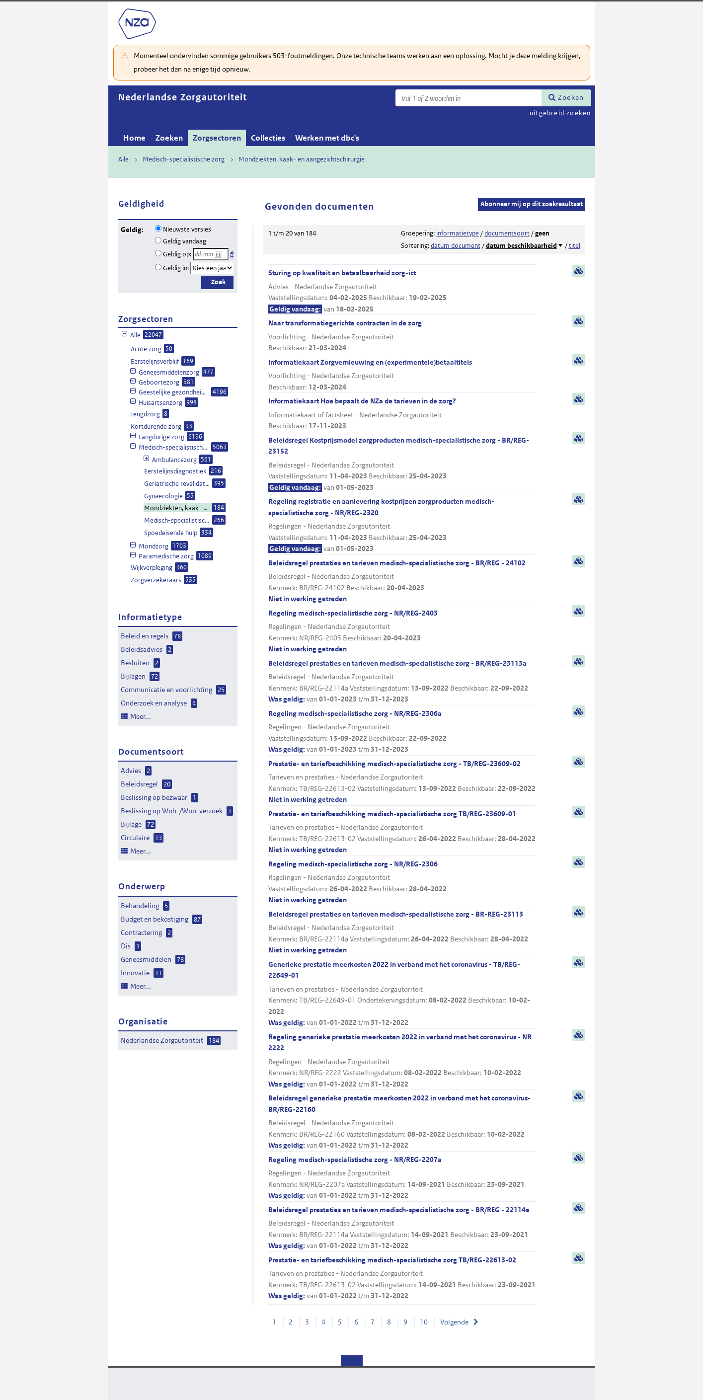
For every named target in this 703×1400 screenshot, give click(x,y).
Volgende (454, 1322)
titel (574, 245)
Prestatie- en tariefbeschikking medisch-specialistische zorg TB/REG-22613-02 (402, 1278)
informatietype (457, 233)
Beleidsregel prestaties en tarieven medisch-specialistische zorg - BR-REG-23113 (402, 933)
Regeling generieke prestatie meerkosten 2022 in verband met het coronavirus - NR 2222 (402, 1061)
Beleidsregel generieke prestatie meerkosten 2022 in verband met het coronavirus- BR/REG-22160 (402, 1122)
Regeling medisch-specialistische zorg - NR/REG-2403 (402, 632)
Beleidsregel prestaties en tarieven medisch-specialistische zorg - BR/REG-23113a (402, 682)
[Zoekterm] (468, 97)
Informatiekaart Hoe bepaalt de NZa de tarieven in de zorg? (402, 414)
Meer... (140, 716)
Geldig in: (176, 268)
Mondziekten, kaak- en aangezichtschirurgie (301, 159)
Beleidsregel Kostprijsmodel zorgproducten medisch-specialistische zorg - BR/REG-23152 (402, 464)
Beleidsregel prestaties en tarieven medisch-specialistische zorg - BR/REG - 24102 (402, 581)
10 (424, 1322)
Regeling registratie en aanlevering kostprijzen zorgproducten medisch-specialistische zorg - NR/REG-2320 (402, 525)
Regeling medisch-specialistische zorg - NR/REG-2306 (402, 882)
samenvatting (578, 271)
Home (134, 138)
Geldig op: (177, 254)
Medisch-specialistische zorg (184, 159)
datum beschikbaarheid (521, 245)
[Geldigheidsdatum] (211, 254)
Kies (233, 253)
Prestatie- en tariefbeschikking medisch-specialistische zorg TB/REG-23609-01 (402, 832)
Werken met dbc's (327, 138)
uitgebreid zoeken (560, 113)
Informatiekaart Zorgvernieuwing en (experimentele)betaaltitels (402, 375)
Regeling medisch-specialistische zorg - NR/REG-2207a (402, 1178)
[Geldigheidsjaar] (212, 268)
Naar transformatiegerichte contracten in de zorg (402, 336)
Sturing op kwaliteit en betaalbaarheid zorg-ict (402, 291)
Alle (123, 159)
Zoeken (571, 97)
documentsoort (507, 233)
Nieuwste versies (187, 229)
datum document (455, 245)
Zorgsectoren (217, 138)
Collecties (268, 138)
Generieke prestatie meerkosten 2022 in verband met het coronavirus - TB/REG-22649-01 (402, 994)
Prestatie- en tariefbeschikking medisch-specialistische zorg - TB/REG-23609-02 (402, 782)
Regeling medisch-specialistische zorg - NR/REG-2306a (402, 732)
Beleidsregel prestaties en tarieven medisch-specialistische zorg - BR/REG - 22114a (402, 1228)
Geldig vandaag (184, 241)
